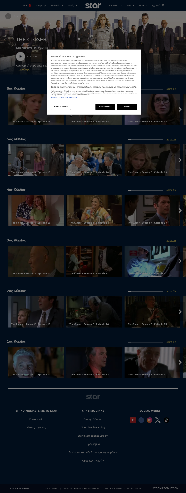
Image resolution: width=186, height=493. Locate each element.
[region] (94, 82)
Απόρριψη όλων (105, 107)
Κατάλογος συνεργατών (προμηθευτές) (64, 97)
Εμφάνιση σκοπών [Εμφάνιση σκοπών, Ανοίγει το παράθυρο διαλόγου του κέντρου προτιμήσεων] (61, 107)
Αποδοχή (127, 107)
